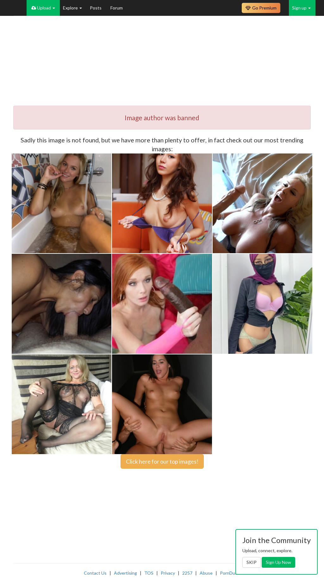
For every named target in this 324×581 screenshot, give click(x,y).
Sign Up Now (278, 562)
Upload (43, 7)
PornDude (230, 573)
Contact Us (95, 573)
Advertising (125, 573)
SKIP (251, 562)
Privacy (168, 573)
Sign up (301, 7)
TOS (148, 573)
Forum (116, 7)
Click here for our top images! (162, 461)
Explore (72, 7)
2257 (187, 573)
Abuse (206, 573)
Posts (96, 7)
